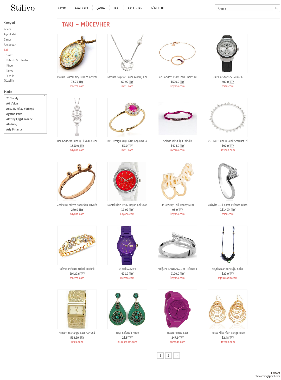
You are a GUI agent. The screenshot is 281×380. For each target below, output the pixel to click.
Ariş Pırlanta (14, 130)
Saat (9, 55)
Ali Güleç (11, 124)
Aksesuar (10, 45)
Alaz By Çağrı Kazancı (19, 119)
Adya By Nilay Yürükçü (20, 109)
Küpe (10, 66)
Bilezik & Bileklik (17, 60)
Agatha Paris (14, 114)
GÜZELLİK (157, 8)
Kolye (10, 71)
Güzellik (9, 81)
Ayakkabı (10, 34)
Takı (7, 50)
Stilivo (22, 7)
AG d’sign (12, 104)
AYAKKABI (81, 8)
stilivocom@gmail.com (267, 376)
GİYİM (62, 8)
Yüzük (10, 76)
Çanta (7, 40)
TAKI (116, 8)
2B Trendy (12, 98)
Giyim (7, 29)
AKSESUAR (135, 8)
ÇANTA (101, 8)
